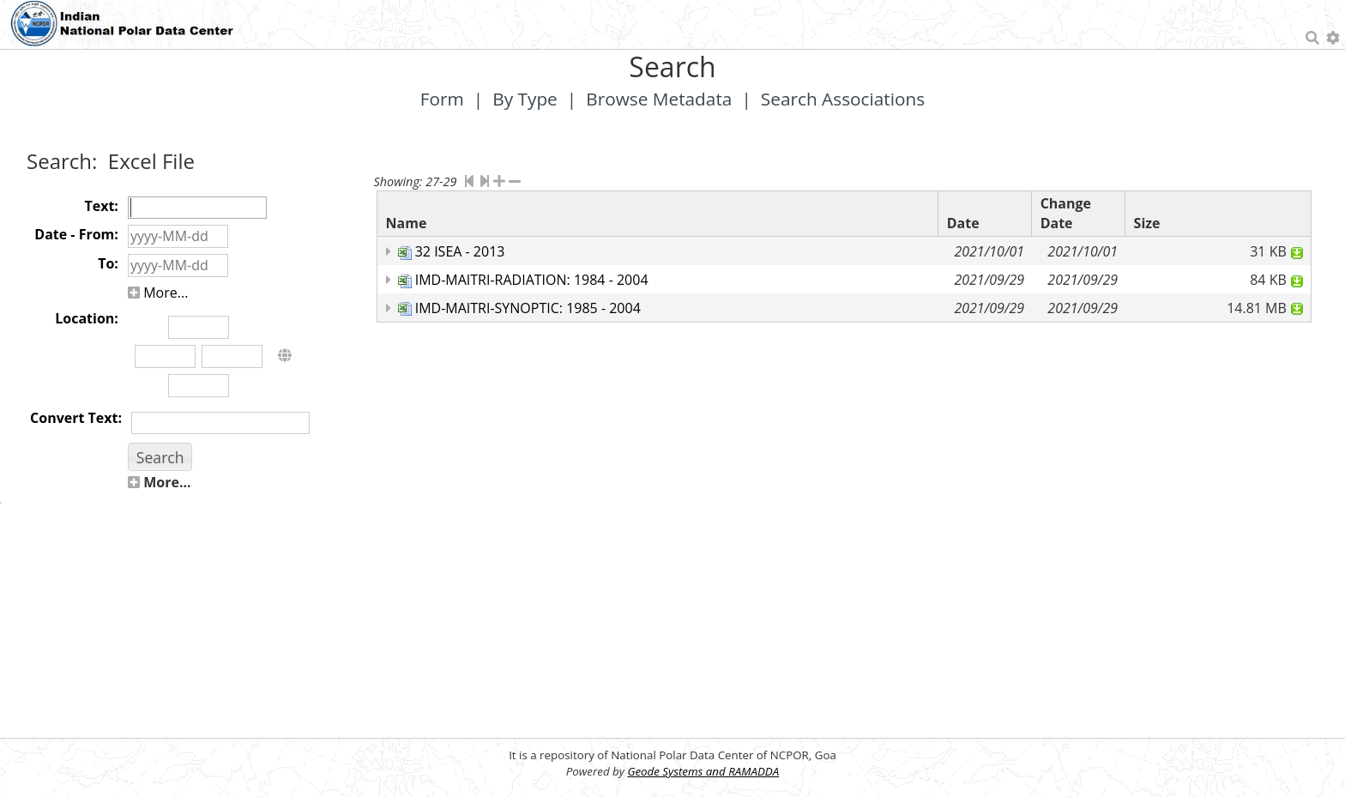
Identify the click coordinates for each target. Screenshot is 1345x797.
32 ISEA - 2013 (460, 251)
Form (442, 99)
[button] (160, 457)
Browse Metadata (659, 99)
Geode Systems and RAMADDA (703, 771)
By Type (525, 99)
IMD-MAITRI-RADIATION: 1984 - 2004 (531, 279)
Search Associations (843, 99)
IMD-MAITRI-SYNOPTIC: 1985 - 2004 (528, 308)
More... (158, 292)
